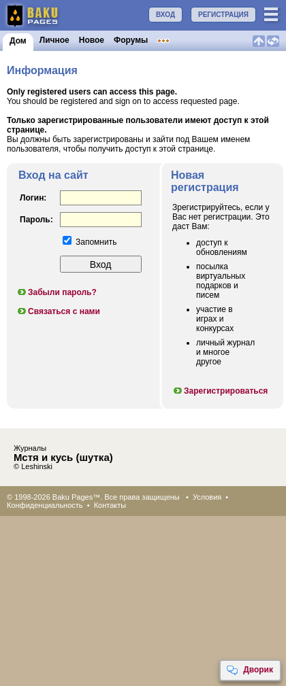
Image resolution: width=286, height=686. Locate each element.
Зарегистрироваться (220, 391)
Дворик (249, 670)
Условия (207, 497)
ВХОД (165, 14)
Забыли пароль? (56, 292)
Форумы (131, 40)
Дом (18, 41)
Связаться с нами (58, 311)
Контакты (110, 505)
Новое (91, 40)
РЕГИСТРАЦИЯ (223, 14)
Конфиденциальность (45, 505)
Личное (54, 40)
